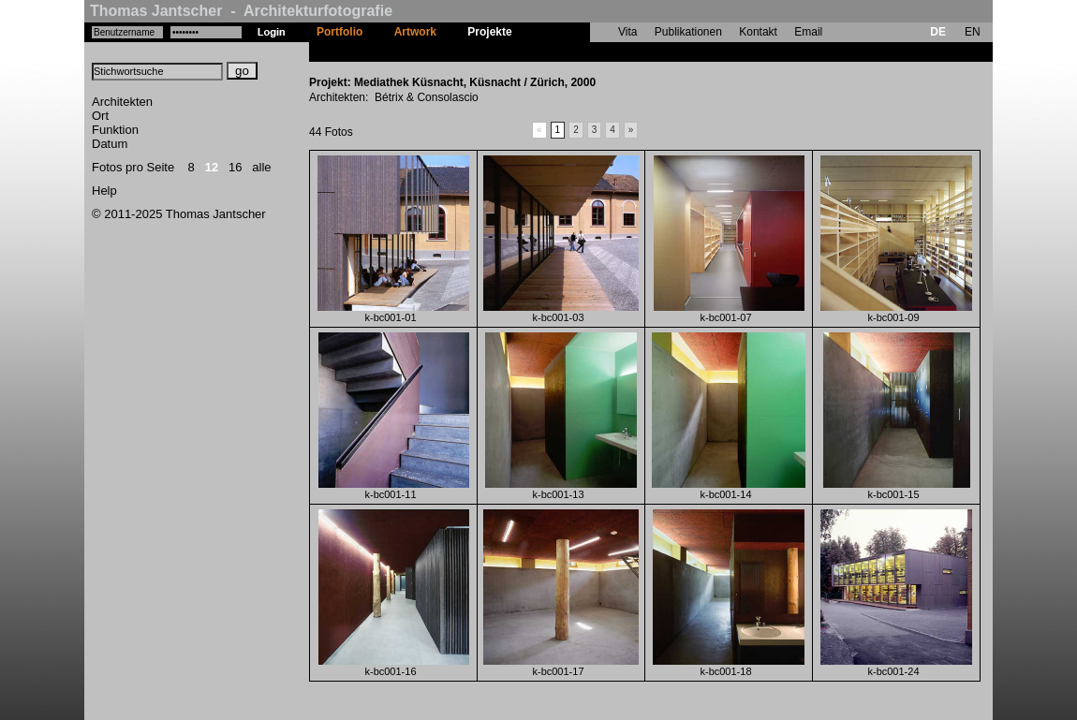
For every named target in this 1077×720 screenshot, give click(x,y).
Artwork (415, 31)
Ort (100, 116)
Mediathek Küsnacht (582, 51)
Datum (109, 144)
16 (235, 167)
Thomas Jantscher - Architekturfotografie (241, 11)
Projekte (489, 31)
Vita (627, 31)
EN (973, 31)
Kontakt (758, 31)
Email (808, 31)
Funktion (115, 130)
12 (211, 167)
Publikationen (688, 31)
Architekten (122, 102)
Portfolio (339, 31)
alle (261, 167)
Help (104, 191)
